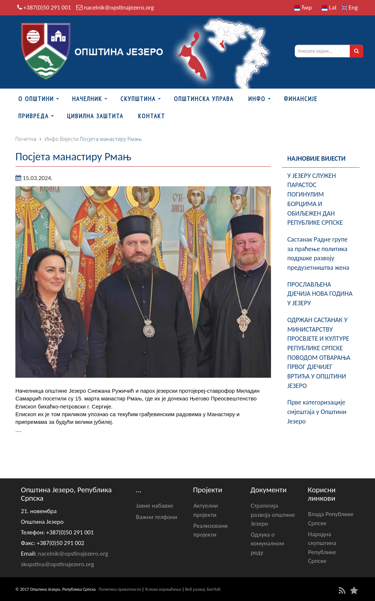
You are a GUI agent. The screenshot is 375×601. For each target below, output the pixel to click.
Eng (350, 7)
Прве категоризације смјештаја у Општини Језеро (316, 411)
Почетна (25, 138)
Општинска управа (204, 99)
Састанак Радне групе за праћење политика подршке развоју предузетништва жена (318, 253)
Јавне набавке (154, 505)
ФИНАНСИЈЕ (301, 99)
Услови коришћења (163, 589)
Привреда (33, 116)
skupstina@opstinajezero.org (57, 564)
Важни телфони (156, 517)
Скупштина (138, 99)
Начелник (87, 99)
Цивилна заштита (95, 116)
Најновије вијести (316, 158)
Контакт (151, 116)
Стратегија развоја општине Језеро (273, 514)
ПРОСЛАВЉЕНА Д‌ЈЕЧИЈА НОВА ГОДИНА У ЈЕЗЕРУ (320, 293)
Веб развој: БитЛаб (202, 589)
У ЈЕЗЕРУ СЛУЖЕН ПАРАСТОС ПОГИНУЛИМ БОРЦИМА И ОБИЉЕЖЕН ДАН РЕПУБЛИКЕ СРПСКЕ (315, 199)
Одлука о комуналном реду (267, 543)
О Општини (36, 99)
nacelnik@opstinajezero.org (118, 7)
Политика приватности (120, 589)
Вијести (69, 138)
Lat (329, 7)
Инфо (257, 99)
